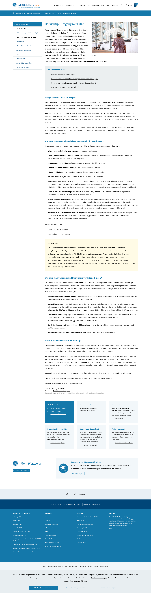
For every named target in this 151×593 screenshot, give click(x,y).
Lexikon (47, 521)
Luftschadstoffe (20, 60)
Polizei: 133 (16, 521)
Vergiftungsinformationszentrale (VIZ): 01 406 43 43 (27, 541)
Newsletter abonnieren (91, 505)
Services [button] (114, 6)
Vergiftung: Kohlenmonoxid (65, 267)
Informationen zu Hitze (56, 235)
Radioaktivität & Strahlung (24, 64)
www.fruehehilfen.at (82, 286)
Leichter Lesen (81, 543)
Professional (81, 540)
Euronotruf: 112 (18, 529)
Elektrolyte (110, 117)
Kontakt (82, 567)
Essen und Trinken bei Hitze (58, 231)
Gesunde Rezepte (50, 540)
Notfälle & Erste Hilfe (51, 525)
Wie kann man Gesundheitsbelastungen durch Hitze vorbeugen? (74, 80)
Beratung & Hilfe (82, 529)
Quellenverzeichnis (76, 384)
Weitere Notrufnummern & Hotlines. (24, 553)
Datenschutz (73, 567)
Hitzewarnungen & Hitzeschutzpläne (28, 34)
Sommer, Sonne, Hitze (58, 444)
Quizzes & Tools (82, 532)
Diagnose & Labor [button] (83, 6)
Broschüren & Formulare (85, 536)
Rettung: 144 (17, 518)
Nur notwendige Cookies (75, 588)
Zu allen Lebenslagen (21, 471)
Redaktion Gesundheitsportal (61, 392)
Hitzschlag (20, 42)
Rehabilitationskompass (85, 525)
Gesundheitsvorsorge (52, 543)
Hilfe (44, 567)
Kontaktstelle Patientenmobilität (87, 518)
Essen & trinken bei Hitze (25, 47)
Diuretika (54, 219)
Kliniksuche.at (81, 521)
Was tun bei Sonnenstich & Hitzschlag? (65, 88)
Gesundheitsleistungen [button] (100, 6)
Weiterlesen (113, 530)
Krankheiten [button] (70, 6)
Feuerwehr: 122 (17, 525)
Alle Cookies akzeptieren (43, 588)
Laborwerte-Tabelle (51, 529)
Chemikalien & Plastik (22, 68)
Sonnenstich (54, 352)
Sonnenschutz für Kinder (58, 415)
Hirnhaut (107, 352)
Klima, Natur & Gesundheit (24, 51)
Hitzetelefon (119, 419)
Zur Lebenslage (78, 474)
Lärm (17, 55)
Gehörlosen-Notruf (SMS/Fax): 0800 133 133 (26, 545)
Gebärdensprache (105, 379)
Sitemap (89, 567)
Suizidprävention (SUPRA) (53, 547)
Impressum (52, 567)
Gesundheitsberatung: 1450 (21, 532)
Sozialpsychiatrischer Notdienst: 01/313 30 (26, 549)
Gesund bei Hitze (49, 14)
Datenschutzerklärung (78, 581)
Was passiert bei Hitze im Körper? (63, 75)
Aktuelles (48, 518)
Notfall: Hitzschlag (56, 412)
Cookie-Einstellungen (99, 578)
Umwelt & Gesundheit (34, 14)
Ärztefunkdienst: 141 (19, 536)
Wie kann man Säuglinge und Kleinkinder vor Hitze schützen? (73, 84)
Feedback (81, 495)
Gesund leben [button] (59, 6)
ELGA (46, 532)
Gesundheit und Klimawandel (121, 374)
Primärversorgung (51, 536)
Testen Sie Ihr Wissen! (90, 446)
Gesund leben (20, 14)
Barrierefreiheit (62, 567)
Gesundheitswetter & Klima (123, 444)
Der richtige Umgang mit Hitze (27, 38)
